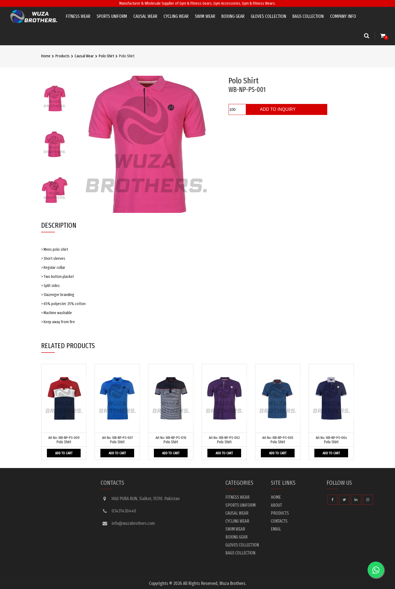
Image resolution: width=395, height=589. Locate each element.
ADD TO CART (63, 453)
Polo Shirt (106, 55)
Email (333, 529)
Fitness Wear (78, 16)
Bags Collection (308, 16)
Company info (343, 16)
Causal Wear (145, 16)
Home (45, 55)
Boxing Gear (232, 16)
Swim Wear (205, 16)
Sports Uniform (112, 16)
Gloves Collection (268, 16)
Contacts (336, 521)
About (333, 505)
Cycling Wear (175, 16)
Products (62, 55)
